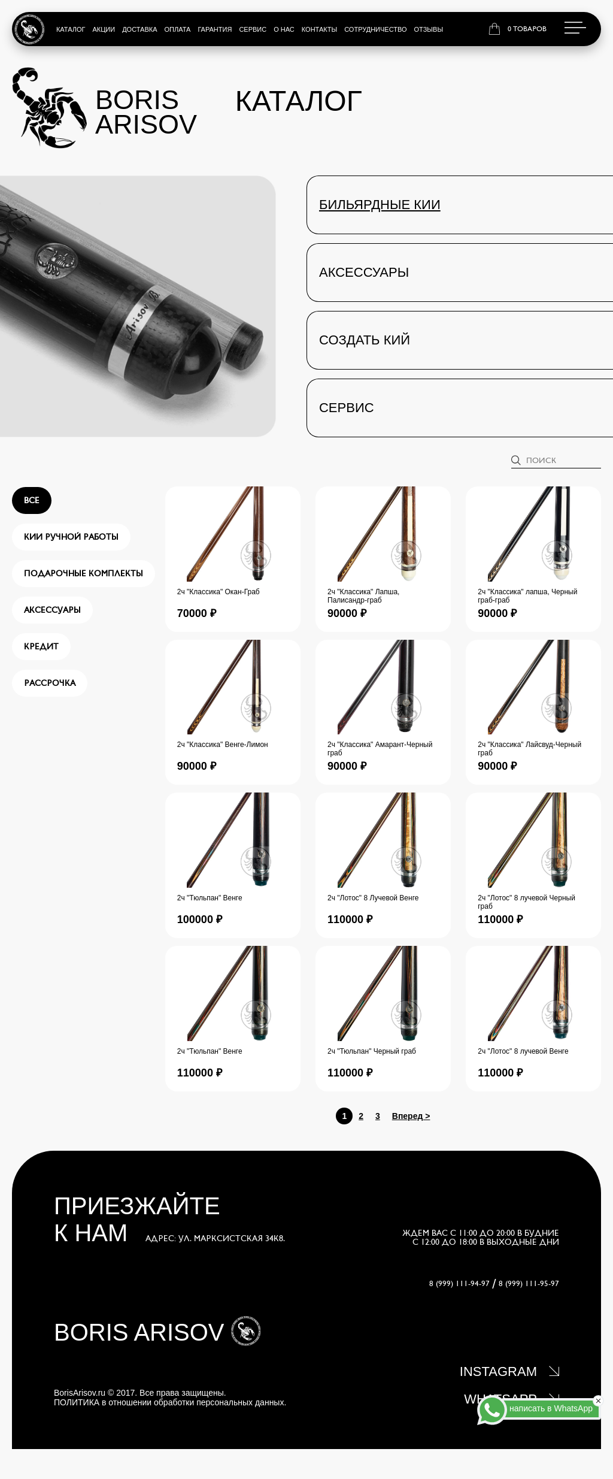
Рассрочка (49, 683)
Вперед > (411, 1116)
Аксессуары (52, 610)
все (32, 500)
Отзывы (429, 29)
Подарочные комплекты (83, 573)
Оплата (178, 29)
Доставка (139, 29)
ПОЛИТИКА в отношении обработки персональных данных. (170, 1402)
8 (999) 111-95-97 (529, 1284)
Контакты (319, 29)
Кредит (41, 646)
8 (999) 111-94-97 (459, 1284)
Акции (103, 29)
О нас (284, 29)
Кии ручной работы (71, 537)
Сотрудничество (375, 29)
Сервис (252, 29)
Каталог (71, 29)
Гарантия (215, 29)
